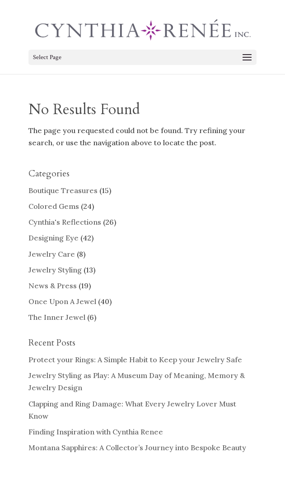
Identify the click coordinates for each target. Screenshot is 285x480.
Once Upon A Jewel (62, 301)
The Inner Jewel (56, 317)
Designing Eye (53, 237)
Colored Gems (53, 206)
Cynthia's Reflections (64, 221)
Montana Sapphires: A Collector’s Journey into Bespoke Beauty (137, 447)
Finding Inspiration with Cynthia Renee (95, 431)
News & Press (52, 285)
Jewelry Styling (55, 269)
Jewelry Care (51, 253)
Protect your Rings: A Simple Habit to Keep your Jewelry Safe (135, 359)
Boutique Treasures (63, 190)
